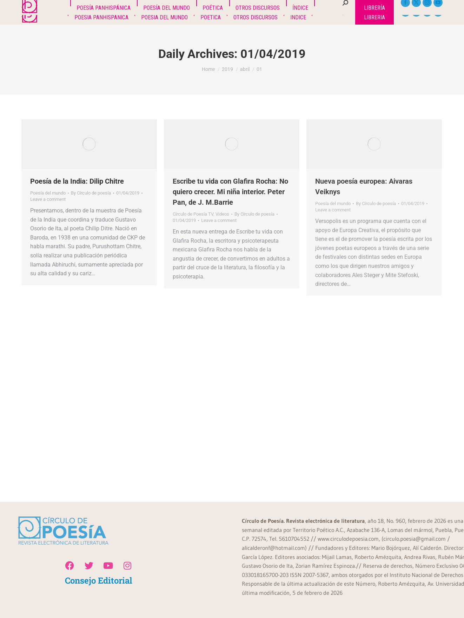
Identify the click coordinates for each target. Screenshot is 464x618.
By (91, 193)
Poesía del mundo (48, 193)
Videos (222, 214)
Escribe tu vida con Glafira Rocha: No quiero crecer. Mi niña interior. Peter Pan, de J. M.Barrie (230, 191)
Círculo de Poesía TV (193, 214)
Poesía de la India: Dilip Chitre (77, 181)
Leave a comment (48, 199)
